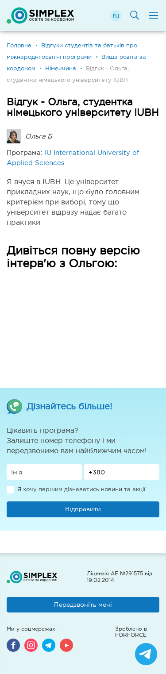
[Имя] (44, 472)
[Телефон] (121, 472)
